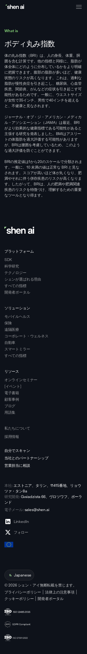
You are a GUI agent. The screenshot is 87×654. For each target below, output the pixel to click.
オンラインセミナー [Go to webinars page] (21, 379)
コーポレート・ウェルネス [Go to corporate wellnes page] (26, 336)
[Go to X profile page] (16, 532)
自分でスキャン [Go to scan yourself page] (17, 450)
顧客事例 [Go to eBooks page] (11, 399)
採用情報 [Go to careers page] (11, 436)
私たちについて (17, 428)
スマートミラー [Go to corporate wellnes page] (17, 349)
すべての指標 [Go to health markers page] (15, 355)
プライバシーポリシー (22, 592)
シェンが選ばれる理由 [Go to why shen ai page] (22, 279)
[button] (78, 7)
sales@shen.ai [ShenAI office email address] (37, 509)
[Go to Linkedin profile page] (16, 521)
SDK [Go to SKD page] (8, 259)
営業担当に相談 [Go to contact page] (17, 465)
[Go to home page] (15, 6)
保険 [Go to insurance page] (8, 323)
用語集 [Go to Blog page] (10, 412)
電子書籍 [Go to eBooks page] (11, 392)
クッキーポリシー (19, 598)
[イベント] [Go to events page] (12, 386)
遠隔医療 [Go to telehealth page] (11, 329)
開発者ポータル (50, 598)
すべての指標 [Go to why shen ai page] (15, 285)
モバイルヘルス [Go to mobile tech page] (17, 316)
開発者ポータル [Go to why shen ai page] (17, 292)
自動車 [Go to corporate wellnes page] (10, 342)
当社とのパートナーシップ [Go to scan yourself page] (26, 458)
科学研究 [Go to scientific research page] (11, 266)
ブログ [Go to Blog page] (10, 405)
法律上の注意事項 (59, 592)
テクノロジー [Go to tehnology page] (15, 272)
